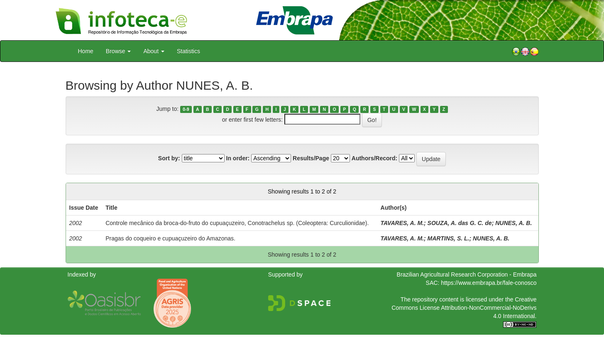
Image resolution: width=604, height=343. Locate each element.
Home (85, 51)
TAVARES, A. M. (402, 223)
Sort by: (169, 158)
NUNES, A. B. (513, 223)
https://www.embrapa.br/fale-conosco (488, 282)
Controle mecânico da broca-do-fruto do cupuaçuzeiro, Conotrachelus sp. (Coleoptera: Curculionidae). (237, 223)
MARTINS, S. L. (449, 238)
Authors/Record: (374, 158)
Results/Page (311, 158)
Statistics (188, 51)
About (153, 51)
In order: (238, 158)
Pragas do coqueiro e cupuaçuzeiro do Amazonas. (170, 238)
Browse (118, 51)
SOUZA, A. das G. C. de (460, 223)
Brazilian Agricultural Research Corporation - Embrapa (467, 274)
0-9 (186, 109)
